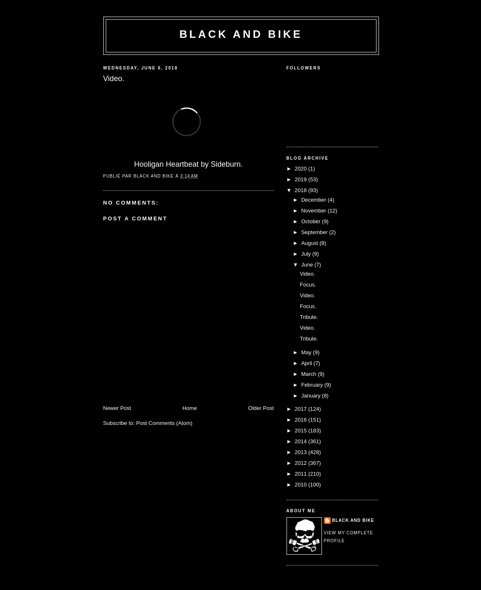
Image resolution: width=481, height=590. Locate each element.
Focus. (308, 284)
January (311, 396)
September (315, 232)
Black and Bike (241, 34)
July (306, 254)
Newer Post (117, 408)
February (312, 385)
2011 (302, 474)
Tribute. (309, 317)
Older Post (261, 408)
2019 (302, 179)
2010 (302, 484)
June (307, 265)
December (314, 200)
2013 (302, 452)
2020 (302, 168)
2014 (302, 441)
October (311, 221)
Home (189, 408)
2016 (302, 420)
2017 (302, 409)
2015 (302, 430)
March (309, 374)
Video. (307, 274)
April (307, 363)
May (307, 352)
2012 (302, 463)
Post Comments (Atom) (164, 423)
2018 (302, 190)
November (314, 210)
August (310, 243)
